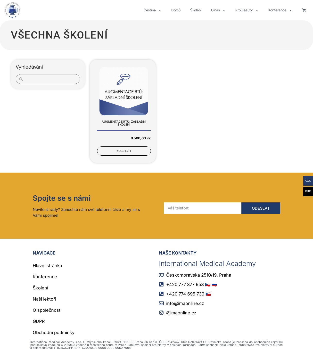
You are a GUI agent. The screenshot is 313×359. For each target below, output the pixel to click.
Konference (280, 10)
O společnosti (47, 310)
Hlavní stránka (47, 265)
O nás (218, 10)
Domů (176, 10)
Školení (195, 10)
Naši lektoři (44, 299)
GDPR (39, 321)
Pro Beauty (247, 10)
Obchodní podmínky (53, 332)
